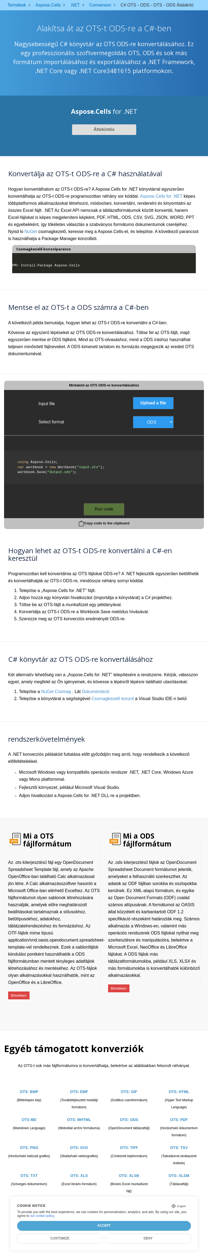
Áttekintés (103, 129)
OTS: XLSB (129, 1169)
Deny (148, 1238)
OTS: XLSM (179, 1169)
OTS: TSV (179, 1141)
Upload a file (153, 403)
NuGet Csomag (56, 691)
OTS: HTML (179, 1085)
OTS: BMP (29, 1085)
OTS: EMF (79, 1085)
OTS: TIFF (129, 1141)
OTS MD (29, 1113)
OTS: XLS (79, 1169)
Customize (59, 1238)
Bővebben (19, 993)
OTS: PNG (29, 1141)
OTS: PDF (179, 1113)
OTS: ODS (129, 1113)
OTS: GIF (129, 1085)
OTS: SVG (79, 1141)
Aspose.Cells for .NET (161, 196)
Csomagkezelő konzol (113, 698)
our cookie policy (42, 1216)
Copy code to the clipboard (106, 523)
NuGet (30, 231)
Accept (103, 1225)
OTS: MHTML (79, 1113)
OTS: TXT (29, 1169)
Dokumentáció (95, 691)
